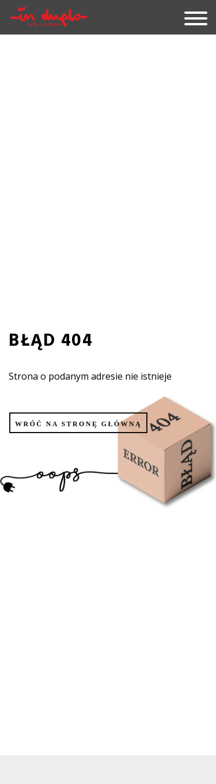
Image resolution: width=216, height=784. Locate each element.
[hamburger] (191, 19)
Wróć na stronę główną (78, 424)
